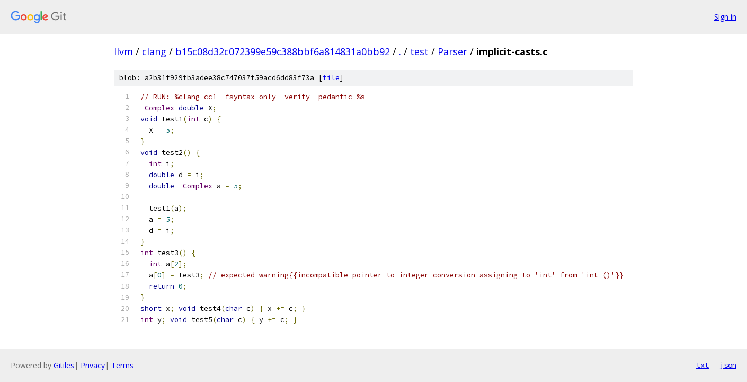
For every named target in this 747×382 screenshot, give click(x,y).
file (331, 77)
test (419, 51)
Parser (452, 51)
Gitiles (64, 365)
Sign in (725, 17)
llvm (123, 51)
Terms (122, 365)
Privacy (93, 365)
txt (702, 365)
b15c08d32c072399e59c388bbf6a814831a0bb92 (282, 51)
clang (154, 51)
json (727, 365)
